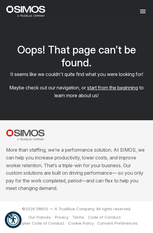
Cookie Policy (81, 223)
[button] (13, 219)
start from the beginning (112, 88)
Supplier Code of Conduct (39, 223)
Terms (78, 217)
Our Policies (39, 217)
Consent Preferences (117, 223)
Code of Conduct (104, 217)
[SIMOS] (25, 11)
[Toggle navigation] (143, 11)
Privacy (62, 217)
